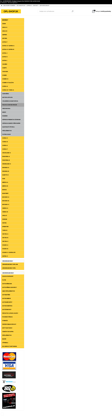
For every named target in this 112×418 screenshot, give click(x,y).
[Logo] (11, 11)
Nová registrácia (13, 2)
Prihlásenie (4, 2)
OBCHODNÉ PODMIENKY (9, 5)
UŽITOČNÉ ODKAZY (44, 5)
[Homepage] (1, 5)
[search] (72, 11)
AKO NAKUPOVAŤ (21, 5)
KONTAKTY (35, 5)
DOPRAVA (29, 5)
